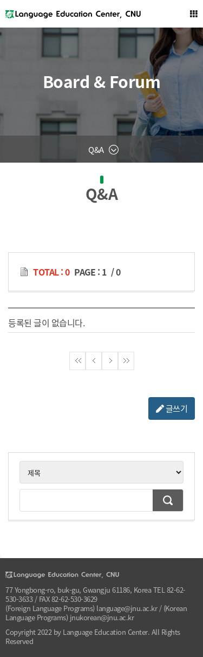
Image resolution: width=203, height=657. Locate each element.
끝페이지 (126, 361)
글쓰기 (172, 408)
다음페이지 (110, 361)
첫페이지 (77, 361)
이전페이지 (94, 361)
